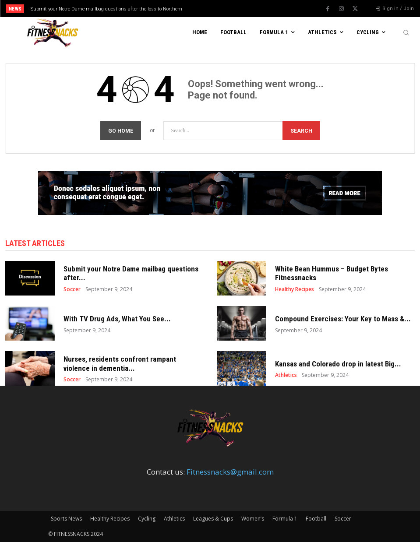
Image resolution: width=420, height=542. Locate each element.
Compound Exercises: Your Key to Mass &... (343, 318)
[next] (233, 8)
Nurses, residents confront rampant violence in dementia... (120, 363)
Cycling (146, 518)
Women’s (252, 518)
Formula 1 (284, 518)
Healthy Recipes (294, 289)
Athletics (286, 375)
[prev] (219, 8)
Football (316, 518)
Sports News (66, 518)
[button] (406, 32)
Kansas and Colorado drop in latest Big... (338, 363)
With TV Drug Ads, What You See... (117, 318)
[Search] (301, 130)
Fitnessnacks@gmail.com (230, 472)
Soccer (72, 289)
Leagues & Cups (213, 518)
